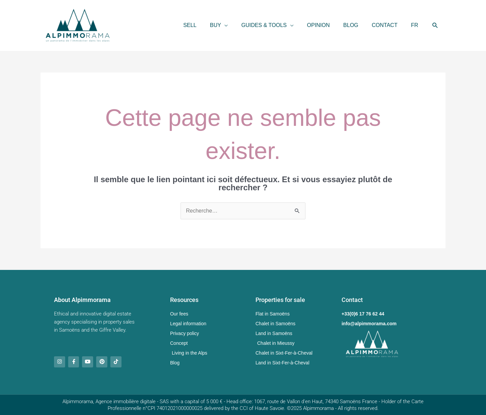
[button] (219, 25)
